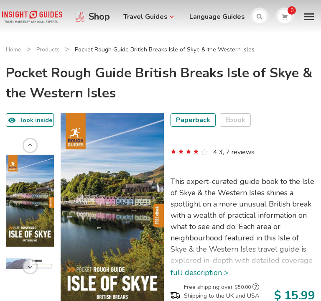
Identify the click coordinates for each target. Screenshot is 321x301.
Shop (99, 16)
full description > (200, 273)
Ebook (235, 120)
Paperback (193, 120)
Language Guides (217, 16)
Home (13, 50)
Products (48, 50)
